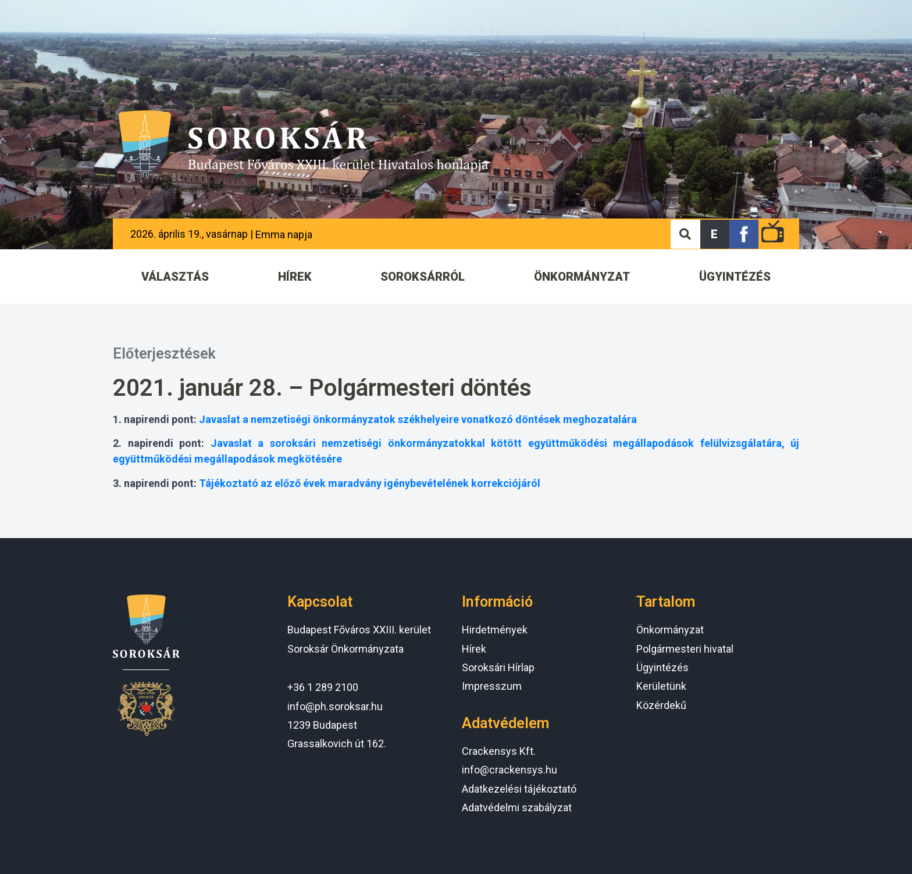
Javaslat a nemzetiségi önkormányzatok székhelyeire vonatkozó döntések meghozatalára (418, 419)
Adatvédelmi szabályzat (517, 807)
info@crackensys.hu (509, 770)
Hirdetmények (495, 630)
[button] (714, 234)
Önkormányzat (670, 630)
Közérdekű (661, 705)
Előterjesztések (164, 353)
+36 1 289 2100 (322, 687)
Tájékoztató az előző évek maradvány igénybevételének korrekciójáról (369, 483)
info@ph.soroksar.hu (335, 706)
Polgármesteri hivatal (684, 649)
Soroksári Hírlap (498, 667)
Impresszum (492, 686)
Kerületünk (661, 686)
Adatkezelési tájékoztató (519, 789)
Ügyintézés (662, 667)
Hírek (474, 649)
